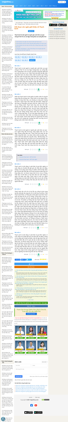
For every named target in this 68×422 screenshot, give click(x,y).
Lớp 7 (25, 6)
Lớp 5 (33, 6)
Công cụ (55, 6)
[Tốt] (36, 89)
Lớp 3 (41, 6)
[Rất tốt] (38, 89)
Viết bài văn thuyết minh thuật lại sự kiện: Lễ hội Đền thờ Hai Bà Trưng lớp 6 (30, 390)
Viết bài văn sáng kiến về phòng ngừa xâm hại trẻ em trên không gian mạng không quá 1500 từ (30, 391)
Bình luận (17, 259)
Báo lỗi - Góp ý (31, 306)
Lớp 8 (20, 6)
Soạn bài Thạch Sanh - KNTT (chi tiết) (28, 157)
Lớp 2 (46, 6)
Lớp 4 (37, 6)
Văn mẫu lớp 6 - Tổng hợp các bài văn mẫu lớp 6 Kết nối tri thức (31, 22)
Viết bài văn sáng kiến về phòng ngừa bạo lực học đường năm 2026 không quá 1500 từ (30, 387)
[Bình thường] (34, 89)
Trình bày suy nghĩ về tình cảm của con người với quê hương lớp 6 (30, 388)
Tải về (31, 31)
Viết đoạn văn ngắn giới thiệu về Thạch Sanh (29, 28)
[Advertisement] (58, 49)
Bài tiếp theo (37, 267)
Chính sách (37, 397)
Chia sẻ (23, 259)
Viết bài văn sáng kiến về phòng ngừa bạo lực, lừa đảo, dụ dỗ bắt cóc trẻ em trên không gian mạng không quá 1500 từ (31, 385)
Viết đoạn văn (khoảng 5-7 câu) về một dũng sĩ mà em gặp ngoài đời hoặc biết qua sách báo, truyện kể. (31, 282)
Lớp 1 (50, 6)
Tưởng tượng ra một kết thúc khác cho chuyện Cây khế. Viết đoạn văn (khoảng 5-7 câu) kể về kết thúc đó (30, 288)
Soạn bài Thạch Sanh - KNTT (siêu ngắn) (28, 159)
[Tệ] (32, 89)
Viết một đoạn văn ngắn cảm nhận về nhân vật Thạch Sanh (29, 41)
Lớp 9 (16, 6)
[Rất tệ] (30, 89)
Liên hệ (30, 397)
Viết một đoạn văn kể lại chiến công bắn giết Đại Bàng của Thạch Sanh (31, 43)
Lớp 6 (29, 6)
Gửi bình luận (19, 376)
